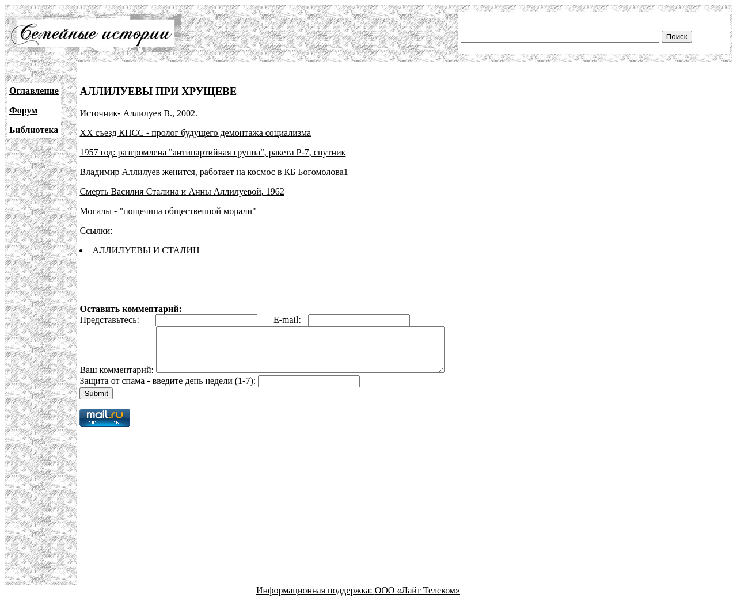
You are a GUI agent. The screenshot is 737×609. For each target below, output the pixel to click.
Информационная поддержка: (315, 599)
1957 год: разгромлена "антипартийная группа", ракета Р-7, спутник (212, 152)
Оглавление (34, 91)
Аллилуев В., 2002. (160, 113)
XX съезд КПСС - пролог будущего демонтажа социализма (195, 133)
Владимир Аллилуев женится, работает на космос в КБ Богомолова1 (213, 172)
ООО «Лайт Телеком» (417, 599)
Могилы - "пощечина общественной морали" (167, 211)
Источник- (101, 113)
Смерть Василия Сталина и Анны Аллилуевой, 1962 (181, 191)
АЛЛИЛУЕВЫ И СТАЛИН (145, 250)
